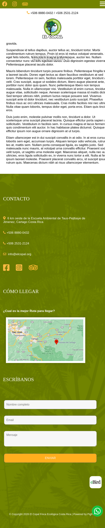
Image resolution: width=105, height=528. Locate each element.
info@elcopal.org (19, 254)
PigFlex (91, 514)
